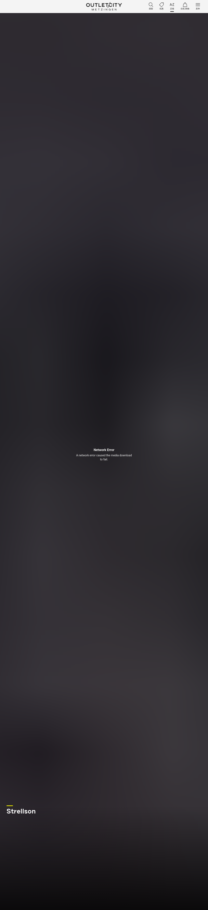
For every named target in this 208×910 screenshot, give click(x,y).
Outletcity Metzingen (104, 6)
